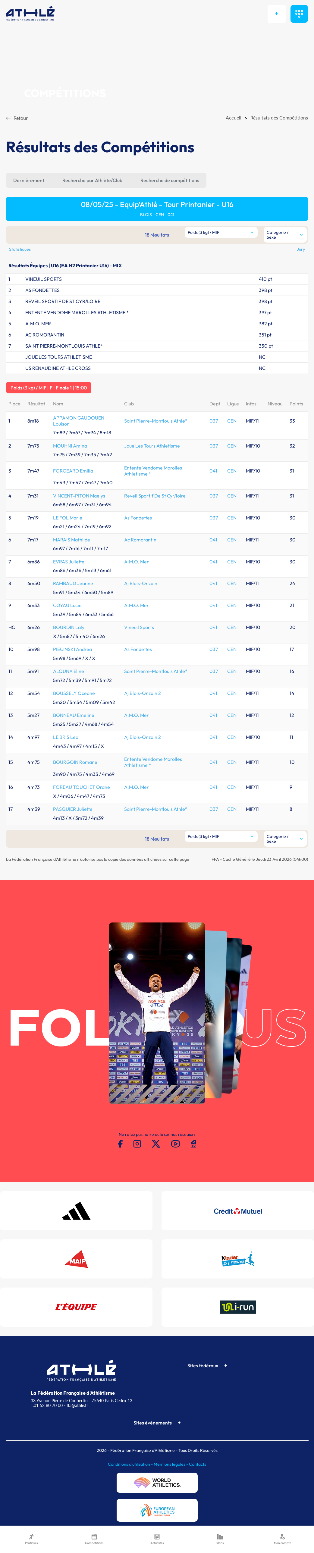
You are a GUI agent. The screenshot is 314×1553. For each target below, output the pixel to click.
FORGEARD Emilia (73, 471)
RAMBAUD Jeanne (73, 583)
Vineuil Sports (139, 627)
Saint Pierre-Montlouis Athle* (155, 421)
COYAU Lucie (67, 605)
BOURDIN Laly (68, 627)
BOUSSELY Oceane (74, 693)
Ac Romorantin (140, 540)
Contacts (197, 1464)
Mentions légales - (171, 1464)
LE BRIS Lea (65, 737)
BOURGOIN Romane (75, 762)
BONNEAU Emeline (73, 715)
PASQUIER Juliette (73, 809)
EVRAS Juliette (68, 562)
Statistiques (20, 249)
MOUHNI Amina (70, 446)
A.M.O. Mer (136, 562)
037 (213, 421)
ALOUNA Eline (68, 671)
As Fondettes (138, 518)
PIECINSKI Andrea (72, 649)
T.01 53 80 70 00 (47, 1405)
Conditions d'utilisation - (131, 1464)
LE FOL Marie (67, 518)
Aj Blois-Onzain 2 (142, 693)
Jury (301, 249)
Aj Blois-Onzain (140, 583)
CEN (232, 421)
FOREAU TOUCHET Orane (81, 787)
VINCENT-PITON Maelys (79, 496)
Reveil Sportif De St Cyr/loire (155, 496)
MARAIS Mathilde (71, 540)
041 (213, 471)
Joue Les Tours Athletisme (152, 446)
